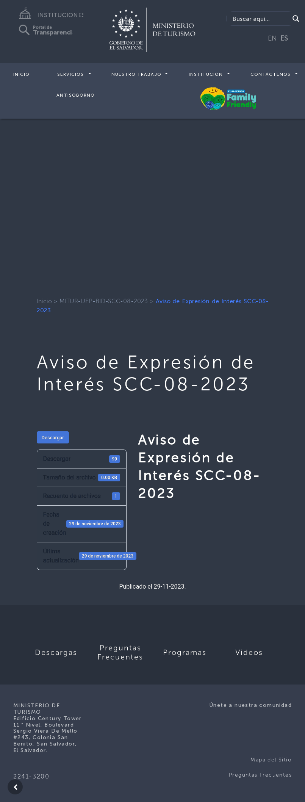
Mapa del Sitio (271, 760)
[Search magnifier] (295, 18)
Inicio (21, 74)
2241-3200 (31, 776)
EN (272, 38)
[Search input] (260, 18)
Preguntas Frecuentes (260, 775)
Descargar (53, 437)
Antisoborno (75, 94)
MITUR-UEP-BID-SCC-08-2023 (103, 301)
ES (284, 38)
